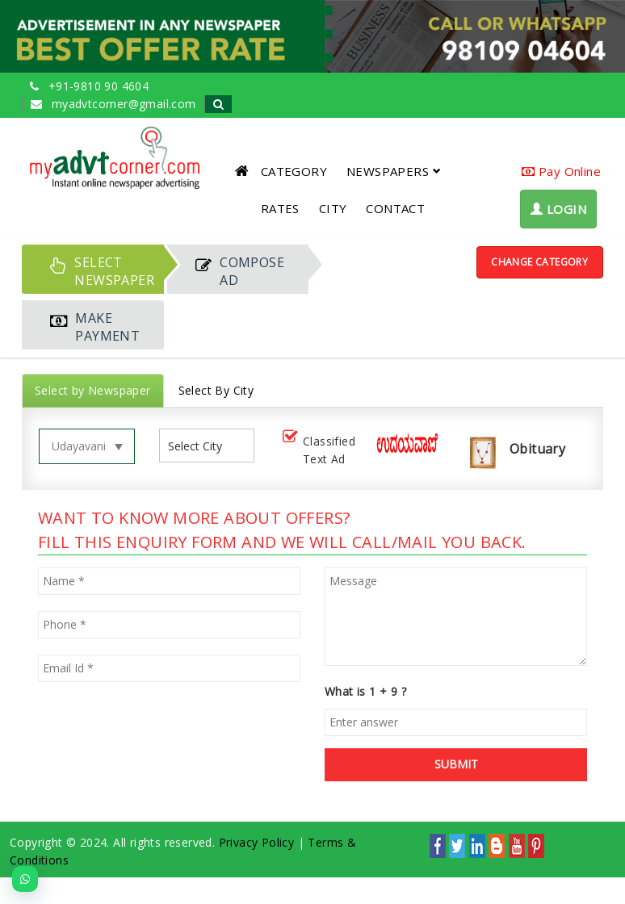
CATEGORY (294, 171)
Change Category (539, 262)
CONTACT (395, 208)
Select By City (216, 390)
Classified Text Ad (317, 450)
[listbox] (202, 446)
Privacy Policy (257, 842)
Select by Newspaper (93, 390)
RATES (280, 208)
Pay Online (561, 171)
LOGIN (558, 209)
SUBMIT (456, 764)
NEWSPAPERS (393, 171)
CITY (333, 208)
